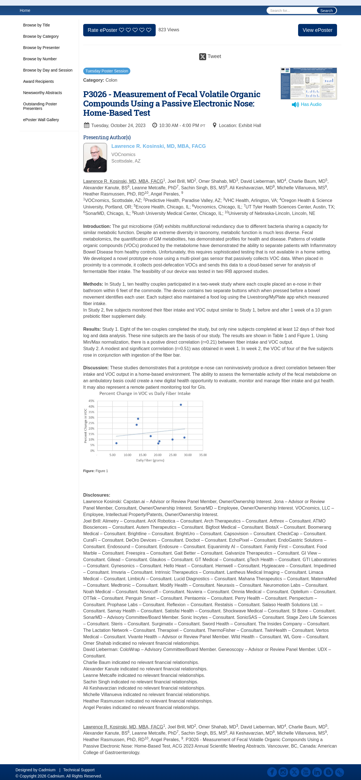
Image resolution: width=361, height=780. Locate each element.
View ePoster (318, 30)
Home (25, 10)
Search (326, 10)
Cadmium (47, 770)
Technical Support (78, 770)
